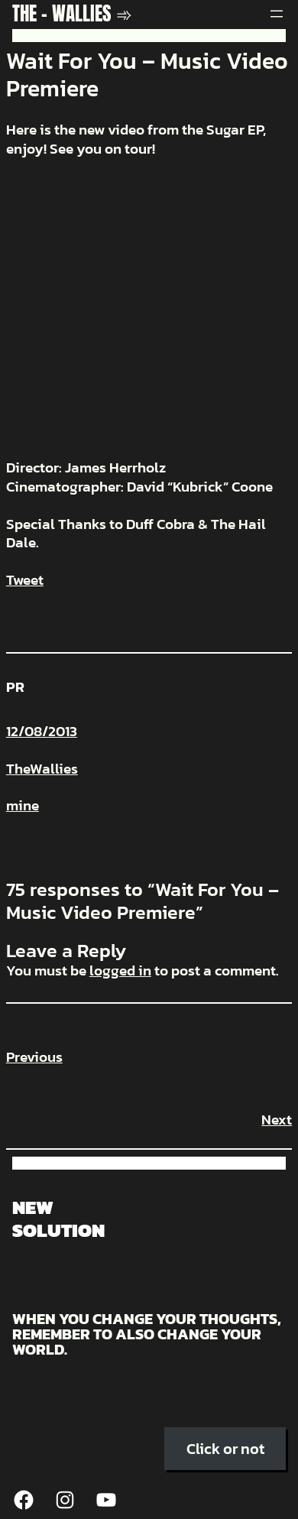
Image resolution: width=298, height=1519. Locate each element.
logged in (120, 970)
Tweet (25, 580)
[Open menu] (276, 14)
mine (22, 805)
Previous (34, 1057)
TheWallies (42, 769)
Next (276, 1119)
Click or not (225, 1448)
